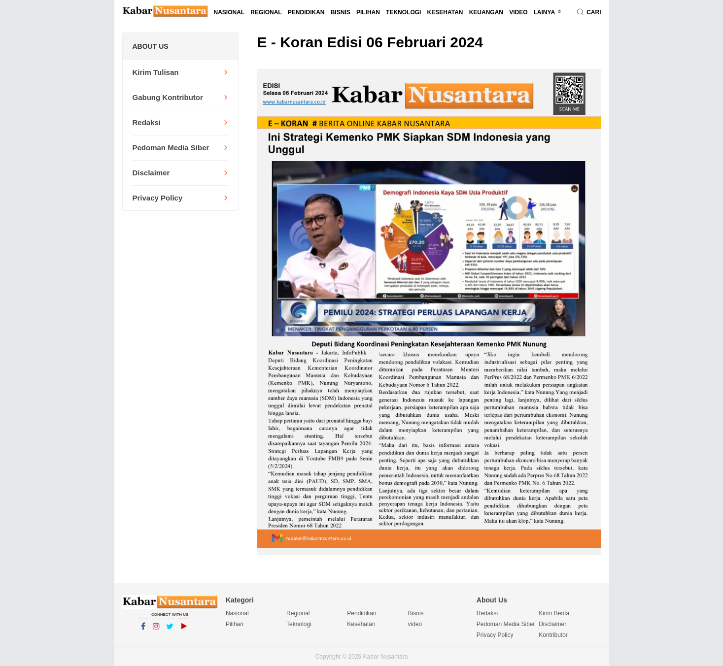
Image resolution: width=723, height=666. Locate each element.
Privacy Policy (158, 198)
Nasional (229, 12)
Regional (265, 12)
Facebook (143, 630)
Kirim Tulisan (156, 72)
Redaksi (147, 122)
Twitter (170, 630)
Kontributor (553, 635)
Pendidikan (306, 12)
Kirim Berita (554, 613)
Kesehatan (445, 12)
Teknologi (403, 12)
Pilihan (368, 12)
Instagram (156, 630)
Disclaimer (151, 172)
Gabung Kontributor (168, 97)
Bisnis (340, 12)
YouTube (183, 630)
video (518, 12)
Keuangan (486, 12)
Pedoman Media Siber (171, 147)
